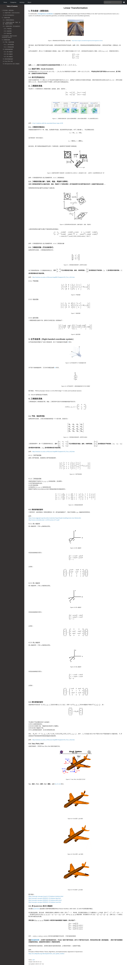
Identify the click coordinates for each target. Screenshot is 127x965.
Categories (13, 2)
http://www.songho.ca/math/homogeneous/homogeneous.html (87, 40)
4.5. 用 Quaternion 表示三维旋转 (11, 63)
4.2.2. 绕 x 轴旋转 (8, 54)
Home (5, 2)
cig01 (33, 959)
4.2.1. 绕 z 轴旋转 (8, 51)
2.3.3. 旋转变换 (8, 33)
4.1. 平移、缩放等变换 (8, 42)
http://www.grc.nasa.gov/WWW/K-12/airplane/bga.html (45, 898)
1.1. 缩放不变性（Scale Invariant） (11, 12)
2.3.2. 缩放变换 (8, 31)
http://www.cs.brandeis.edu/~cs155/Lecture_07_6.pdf (44, 520)
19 (57, 784)
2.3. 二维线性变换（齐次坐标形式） (12, 26)
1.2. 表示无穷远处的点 (8, 15)
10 (55, 367)
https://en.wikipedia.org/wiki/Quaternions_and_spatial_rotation (46, 953)
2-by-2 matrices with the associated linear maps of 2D (47, 123)
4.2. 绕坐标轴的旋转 (8, 49)
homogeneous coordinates (45, 13)
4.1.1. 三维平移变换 (9, 44)
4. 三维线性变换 (6, 39)
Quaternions (36, 908)
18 (55, 784)
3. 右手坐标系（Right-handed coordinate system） (9, 36)
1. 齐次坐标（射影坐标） (8, 10)
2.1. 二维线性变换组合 (8, 20)
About (29, 2)
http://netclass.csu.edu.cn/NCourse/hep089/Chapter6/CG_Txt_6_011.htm (53, 277)
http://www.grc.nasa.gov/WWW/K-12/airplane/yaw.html (45, 902)
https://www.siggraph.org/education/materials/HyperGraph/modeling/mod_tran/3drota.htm (55, 518)
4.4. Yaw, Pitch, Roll (8, 61)
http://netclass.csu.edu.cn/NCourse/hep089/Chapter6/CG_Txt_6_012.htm (53, 451)
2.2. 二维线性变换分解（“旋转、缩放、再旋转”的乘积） (11, 23)
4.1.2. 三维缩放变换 (9, 47)
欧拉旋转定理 (35, 940)
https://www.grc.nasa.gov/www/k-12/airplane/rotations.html (46, 896)
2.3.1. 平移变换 (8, 28)
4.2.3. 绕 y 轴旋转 (8, 56)
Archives (22, 2)
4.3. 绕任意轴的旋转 (8, 59)
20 (60, 784)
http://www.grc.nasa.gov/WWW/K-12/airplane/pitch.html (45, 900)
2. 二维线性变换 (6, 17)
